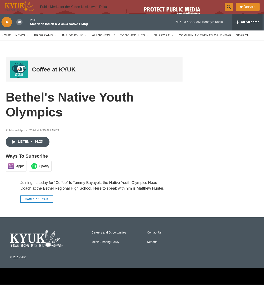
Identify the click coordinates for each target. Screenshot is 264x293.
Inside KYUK (72, 43)
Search (242, 43)
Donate (251, 11)
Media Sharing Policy (105, 250)
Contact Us (154, 241)
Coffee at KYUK (54, 78)
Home (6, 43)
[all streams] (247, 30)
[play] (6, 30)
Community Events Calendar (205, 43)
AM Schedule (104, 43)
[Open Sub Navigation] (28, 43)
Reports (152, 250)
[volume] (19, 30)
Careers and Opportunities (109, 241)
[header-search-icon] (230, 11)
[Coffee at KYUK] (19, 78)
